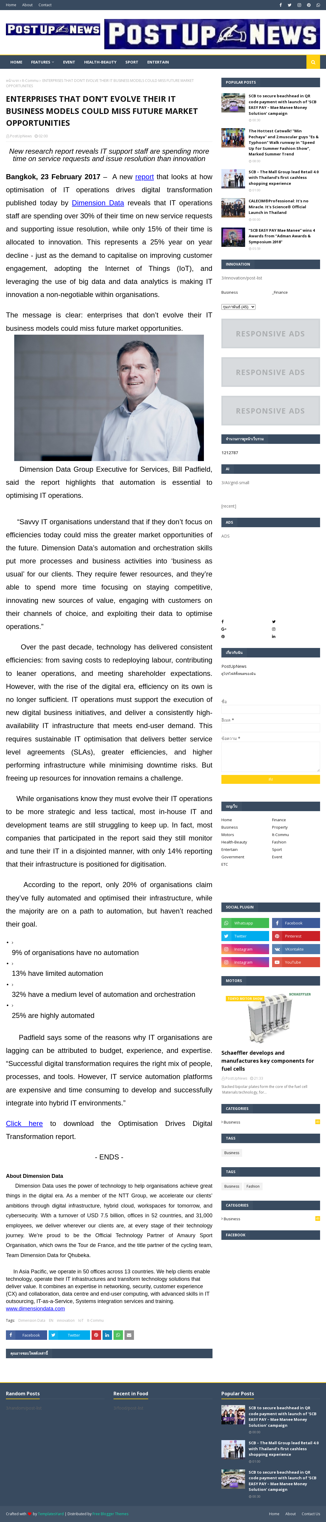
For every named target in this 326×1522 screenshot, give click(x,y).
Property (280, 827)
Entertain (229, 849)
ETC (224, 864)
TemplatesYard (51, 1513)
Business (229, 292)
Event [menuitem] (69, 62)
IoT (81, 1320)
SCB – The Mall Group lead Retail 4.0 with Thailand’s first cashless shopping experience (284, 177)
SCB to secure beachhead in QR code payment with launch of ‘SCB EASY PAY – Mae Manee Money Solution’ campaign (283, 104)
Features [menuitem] (40, 62)
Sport (277, 849)
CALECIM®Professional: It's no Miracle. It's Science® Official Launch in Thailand (279, 206)
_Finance (280, 292)
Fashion (279, 842)
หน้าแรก (12, 80)
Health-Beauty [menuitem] (100, 62)
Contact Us (311, 1513)
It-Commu (30, 80)
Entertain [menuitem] (158, 62)
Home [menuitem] (16, 62)
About (27, 4)
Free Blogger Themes (110, 1513)
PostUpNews (21, 136)
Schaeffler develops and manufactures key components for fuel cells (267, 1060)
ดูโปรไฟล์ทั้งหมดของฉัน (238, 673)
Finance (279, 819)
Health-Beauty (234, 842)
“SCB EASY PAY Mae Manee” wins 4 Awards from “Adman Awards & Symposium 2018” (282, 236)
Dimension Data (31, 1320)
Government (232, 856)
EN (51, 1320)
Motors (227, 834)
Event (277, 856)
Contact (45, 4)
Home (11, 4)
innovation (66, 1320)
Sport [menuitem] (131, 62)
